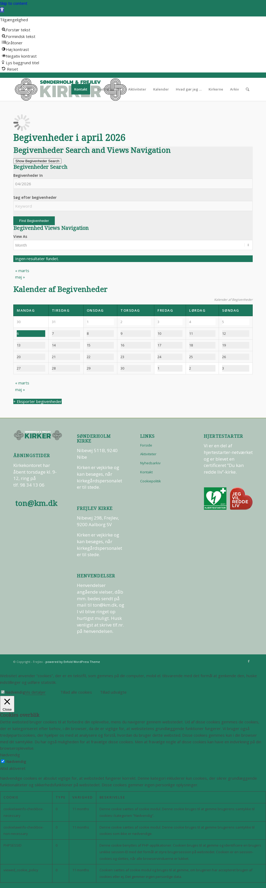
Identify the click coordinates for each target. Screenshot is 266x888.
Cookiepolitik (150, 481)
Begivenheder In (28, 175)
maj (20, 277)
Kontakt (146, 472)
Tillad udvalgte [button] (113, 692)
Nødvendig (15, 692)
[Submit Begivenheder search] (34, 220)
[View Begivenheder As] (133, 245)
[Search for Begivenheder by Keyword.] (133, 206)
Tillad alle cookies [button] (76, 692)
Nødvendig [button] (10, 754)
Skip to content (13, 3)
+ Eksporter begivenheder (37, 401)
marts (22, 270)
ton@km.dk (36, 503)
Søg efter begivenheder (35, 197)
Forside (146, 445)
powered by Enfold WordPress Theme (72, 662)
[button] (2, 9)
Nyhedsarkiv (150, 463)
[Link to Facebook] (249, 661)
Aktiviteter (148, 454)
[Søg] (247, 89)
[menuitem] (81, 89)
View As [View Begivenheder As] (20, 236)
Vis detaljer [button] (35, 692)
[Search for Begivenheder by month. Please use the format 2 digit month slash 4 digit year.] (133, 184)
